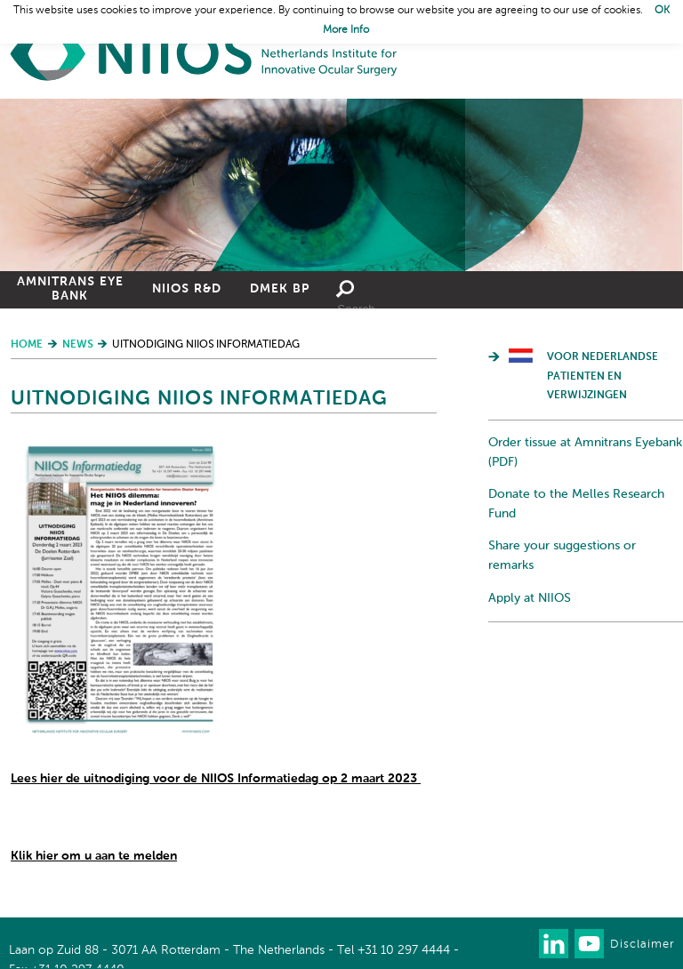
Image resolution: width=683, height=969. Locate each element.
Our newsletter (518, 943)
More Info (346, 30)
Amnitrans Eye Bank (70, 289)
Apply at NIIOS (529, 598)
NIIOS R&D (186, 289)
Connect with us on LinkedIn (553, 943)
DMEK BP (279, 289)
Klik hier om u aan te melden (94, 856)
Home (204, 54)
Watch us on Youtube (589, 943)
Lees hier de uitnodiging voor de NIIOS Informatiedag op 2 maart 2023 (216, 779)
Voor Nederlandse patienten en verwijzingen (602, 376)
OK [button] (662, 10)
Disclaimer (642, 944)
